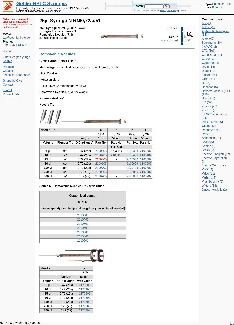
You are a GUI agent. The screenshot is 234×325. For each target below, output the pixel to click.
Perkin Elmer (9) (212, 121)
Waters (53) (209, 185)
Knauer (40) (209, 106)
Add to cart (171, 40)
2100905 (101, 176)
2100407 (145, 155)
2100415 (116, 155)
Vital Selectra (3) (212, 181)
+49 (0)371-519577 (15, 44)
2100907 (145, 176)
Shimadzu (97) (211, 137)
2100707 (145, 167)
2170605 (84, 297)
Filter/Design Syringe (16, 57)
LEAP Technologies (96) (214, 116)
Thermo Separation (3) (214, 160)
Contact (8, 84)
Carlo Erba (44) (212, 54)
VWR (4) (207, 169)
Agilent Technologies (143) (215, 33)
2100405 (101, 155)
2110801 (82, 236)
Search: (139, 6)
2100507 (145, 159)
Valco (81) (208, 173)
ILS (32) (207, 102)
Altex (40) (208, 38)
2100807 (145, 172)
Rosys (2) (208, 133)
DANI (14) (208, 66)
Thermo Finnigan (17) (216, 154)
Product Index (12, 94)
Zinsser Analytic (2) (214, 189)
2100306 (132, 151)
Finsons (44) (210, 74)
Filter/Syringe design (169, 10)
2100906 (132, 176)
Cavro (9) (208, 58)
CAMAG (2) (209, 46)
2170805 (84, 306)
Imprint (7, 90)
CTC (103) (209, 50)
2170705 (84, 302)
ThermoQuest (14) (214, 165)
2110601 (82, 227)
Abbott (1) (208, 27)
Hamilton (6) (210, 87)
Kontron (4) (209, 110)
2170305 (84, 285)
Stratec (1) (209, 146)
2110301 (82, 215)
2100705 (101, 167)
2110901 (82, 240)
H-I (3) (206, 83)
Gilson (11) (209, 78)
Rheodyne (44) (211, 129)
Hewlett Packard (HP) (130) (216, 92)
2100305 (101, 151)
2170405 (84, 289)
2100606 (132, 163)
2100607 (145, 163)
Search (7, 61)
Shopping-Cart (12, 80)
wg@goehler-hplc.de (16, 37)
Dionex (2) (208, 70)
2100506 (132, 159)
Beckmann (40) (212, 42)
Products (8, 66)
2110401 (82, 219)
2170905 (84, 310)
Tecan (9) (208, 150)
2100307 (145, 151)
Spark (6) (208, 142)
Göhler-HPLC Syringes (41, 3)
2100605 (101, 163)
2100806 (132, 172)
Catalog (8, 70)
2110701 (82, 232)
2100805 (101, 172)
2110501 (82, 223)
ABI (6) (206, 23)
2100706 (132, 167)
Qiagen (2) (209, 125)
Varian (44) (209, 177)
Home (7, 51)
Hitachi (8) (208, 98)
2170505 (84, 293)
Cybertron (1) (210, 62)
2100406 (132, 155)
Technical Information (17, 74)
